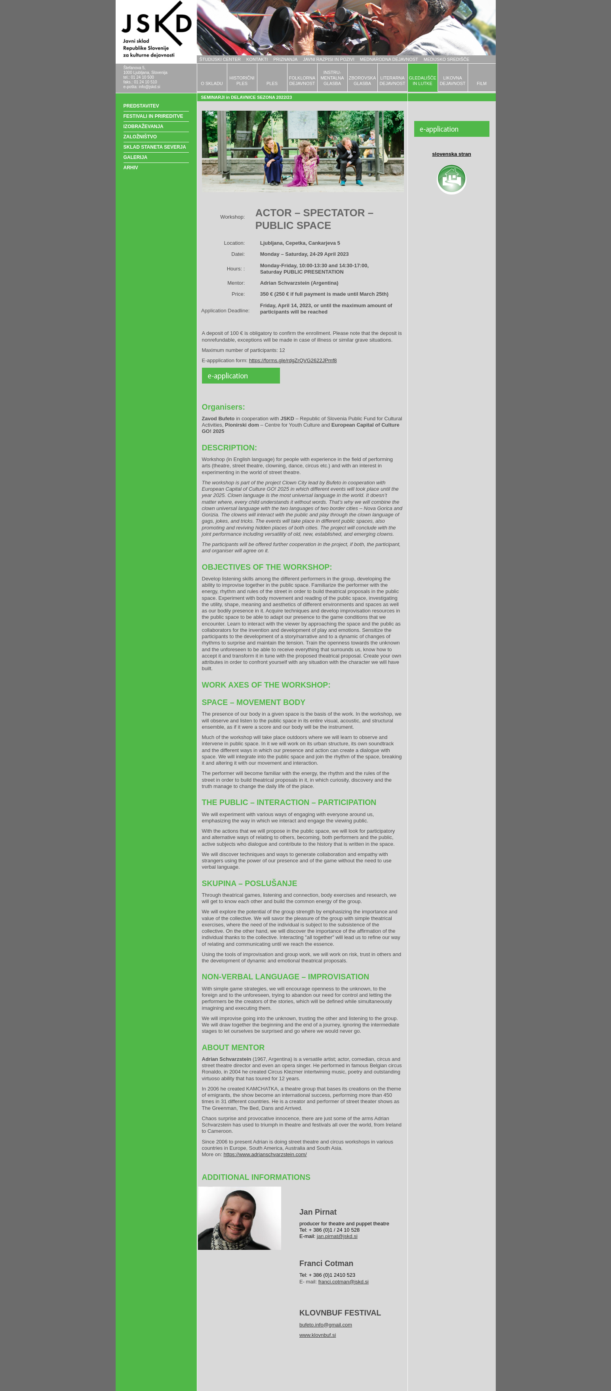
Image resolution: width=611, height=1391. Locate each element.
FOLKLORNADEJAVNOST (302, 81)
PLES (272, 83)
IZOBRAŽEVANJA (144, 126)
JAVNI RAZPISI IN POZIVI (328, 59)
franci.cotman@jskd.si (343, 1282)
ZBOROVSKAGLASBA (362, 81)
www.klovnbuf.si (317, 1335)
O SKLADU (212, 83)
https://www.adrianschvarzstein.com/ (264, 1154)
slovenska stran (451, 154)
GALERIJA (136, 157)
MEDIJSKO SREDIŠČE (447, 59)
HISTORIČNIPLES (241, 81)
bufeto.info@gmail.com (325, 1325)
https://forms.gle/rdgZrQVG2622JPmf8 (293, 360)
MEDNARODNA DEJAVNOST (389, 59)
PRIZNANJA (285, 59)
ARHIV (131, 167)
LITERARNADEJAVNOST (392, 81)
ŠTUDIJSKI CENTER (220, 59)
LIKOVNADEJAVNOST (452, 81)
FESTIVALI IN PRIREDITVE (153, 116)
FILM (482, 83)
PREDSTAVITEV (141, 106)
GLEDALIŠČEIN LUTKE (422, 81)
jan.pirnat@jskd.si (337, 1236)
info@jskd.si (149, 87)
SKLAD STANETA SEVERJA (155, 147)
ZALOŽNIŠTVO (140, 137)
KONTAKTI (257, 59)
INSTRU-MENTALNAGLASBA (332, 78)
